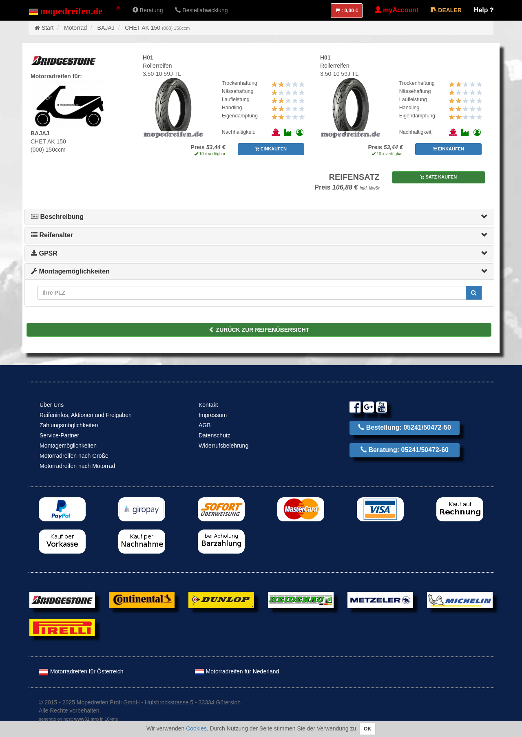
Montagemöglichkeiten (70, 271)
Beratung (148, 10)
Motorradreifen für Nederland (237, 671)
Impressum (213, 415)
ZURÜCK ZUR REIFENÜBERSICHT (259, 330)
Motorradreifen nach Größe (74, 455)
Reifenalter (52, 235)
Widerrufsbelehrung (223, 445)
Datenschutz (214, 435)
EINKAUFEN (271, 148)
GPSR (44, 253)
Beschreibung (57, 216)
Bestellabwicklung (201, 10)
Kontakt (208, 405)
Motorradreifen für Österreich (81, 671)
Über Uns (52, 405)
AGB (205, 425)
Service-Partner (59, 435)
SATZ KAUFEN (438, 176)
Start (48, 27)
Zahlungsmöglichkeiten (69, 425)
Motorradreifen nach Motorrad (77, 466)
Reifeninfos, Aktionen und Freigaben (86, 415)
